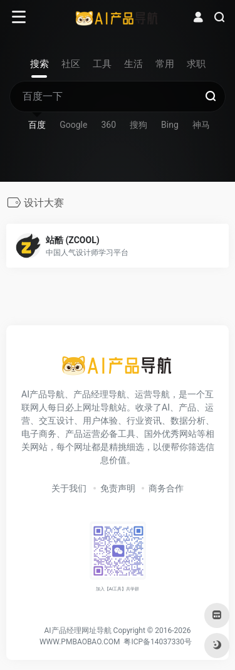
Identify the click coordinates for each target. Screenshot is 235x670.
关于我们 (68, 488)
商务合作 (166, 488)
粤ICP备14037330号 (157, 641)
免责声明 (117, 488)
